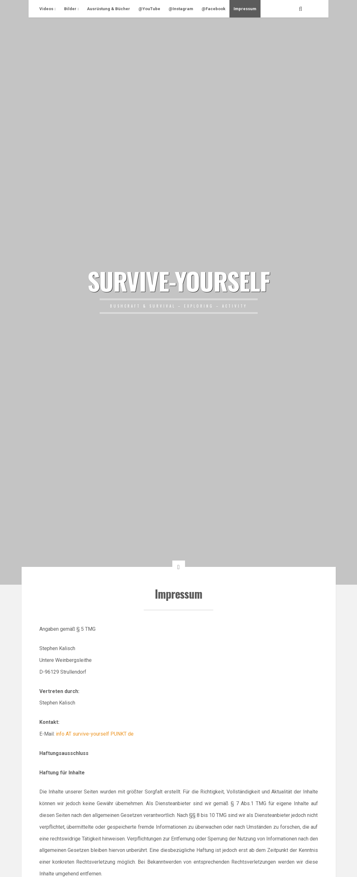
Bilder (70, 8)
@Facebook (213, 8)
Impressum (245, 8)
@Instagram (181, 8)
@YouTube (149, 8)
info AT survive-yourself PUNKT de (95, 734)
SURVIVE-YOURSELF (179, 280)
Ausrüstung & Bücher (108, 8)
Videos (46, 8)
